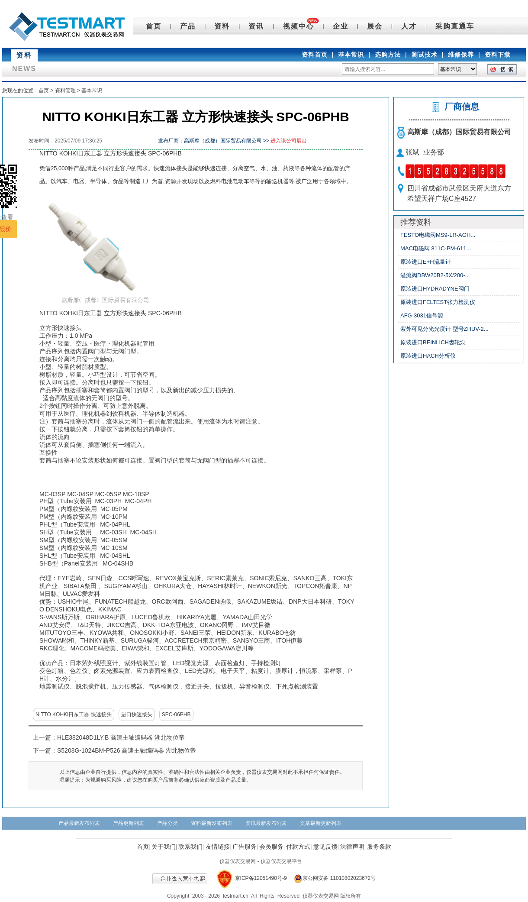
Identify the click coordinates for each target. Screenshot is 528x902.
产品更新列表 (128, 823)
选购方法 (388, 54)
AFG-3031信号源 (421, 315)
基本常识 (351, 54)
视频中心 (298, 26)
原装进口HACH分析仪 (428, 355)
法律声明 (352, 847)
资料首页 (315, 54)
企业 (340, 26)
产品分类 (167, 823)
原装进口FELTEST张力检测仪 (437, 302)
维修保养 (461, 54)
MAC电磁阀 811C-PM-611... (435, 248)
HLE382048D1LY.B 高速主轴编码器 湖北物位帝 (121, 737)
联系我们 (190, 847)
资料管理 (65, 90)
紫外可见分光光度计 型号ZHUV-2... (444, 329)
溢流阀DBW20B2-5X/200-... (435, 275)
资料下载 (498, 54)
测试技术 (425, 54)
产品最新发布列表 (79, 823)
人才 (409, 26)
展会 (375, 26)
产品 (188, 26)
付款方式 (298, 847)
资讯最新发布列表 (266, 823)
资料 (222, 26)
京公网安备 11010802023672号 (332, 878)
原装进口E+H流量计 (425, 262)
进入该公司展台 (288, 141)
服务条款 (379, 847)
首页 (153, 26)
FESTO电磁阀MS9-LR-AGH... (437, 235)
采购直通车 (454, 26)
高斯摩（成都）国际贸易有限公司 (459, 132)
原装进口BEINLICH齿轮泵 (433, 342)
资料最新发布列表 (211, 823)
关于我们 (163, 847)
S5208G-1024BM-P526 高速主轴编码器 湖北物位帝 (126, 750)
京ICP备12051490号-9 (261, 878)
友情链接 (218, 847)
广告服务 (244, 847)
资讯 (256, 26)
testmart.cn (235, 896)
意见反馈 (325, 847)
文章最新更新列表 (320, 823)
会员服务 (271, 847)
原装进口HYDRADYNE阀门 (435, 288)
